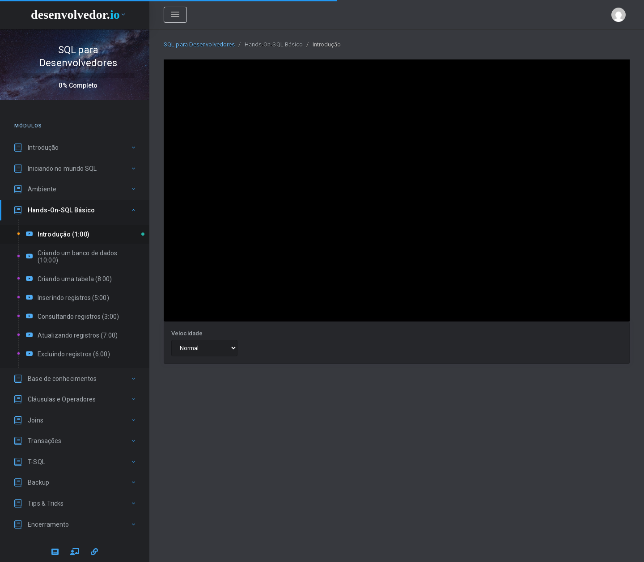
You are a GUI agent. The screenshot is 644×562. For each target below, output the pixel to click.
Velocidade (187, 333)
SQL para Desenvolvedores (199, 44)
